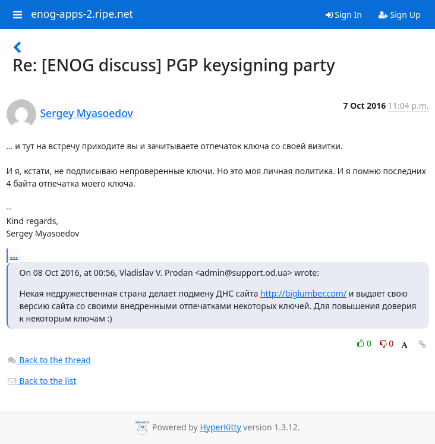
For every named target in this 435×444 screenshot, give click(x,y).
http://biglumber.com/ (303, 293)
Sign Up (400, 14)
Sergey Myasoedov (86, 113)
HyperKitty (220, 427)
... (14, 255)
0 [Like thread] (365, 343)
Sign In (344, 14)
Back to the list (42, 380)
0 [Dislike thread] (387, 343)
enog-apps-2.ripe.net (82, 14)
